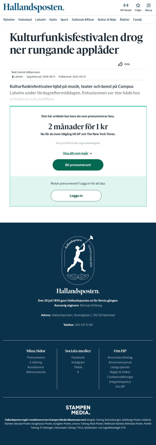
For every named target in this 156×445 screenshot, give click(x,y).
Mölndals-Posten (134, 423)
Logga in (76, 195)
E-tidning (36, 362)
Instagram (78, 362)
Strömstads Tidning (64, 427)
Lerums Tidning (80, 423)
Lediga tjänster (120, 367)
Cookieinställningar (120, 377)
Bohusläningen (113, 419)
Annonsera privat (120, 362)
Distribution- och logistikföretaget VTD (105, 427)
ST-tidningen (46, 427)
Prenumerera (36, 357)
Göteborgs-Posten (131, 419)
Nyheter (9, 19)
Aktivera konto (36, 372)
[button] (149, 8)
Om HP (120, 386)
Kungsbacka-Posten (41, 423)
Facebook (78, 357)
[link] (33, 8)
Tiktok (78, 367)
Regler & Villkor (120, 372)
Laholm (40, 19)
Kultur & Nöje (107, 19)
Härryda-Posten (22, 423)
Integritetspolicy (120, 382)
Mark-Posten (96, 423)
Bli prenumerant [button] (78, 165)
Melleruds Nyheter (114, 423)
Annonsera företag (120, 357)
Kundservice (36, 367)
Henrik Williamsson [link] (29, 72)
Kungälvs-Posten (62, 423)
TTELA (79, 427)
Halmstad (25, 19)
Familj (137, 19)
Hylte (53, 19)
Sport (64, 19)
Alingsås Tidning (95, 419)
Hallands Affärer (83, 19)
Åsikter (125, 19)
